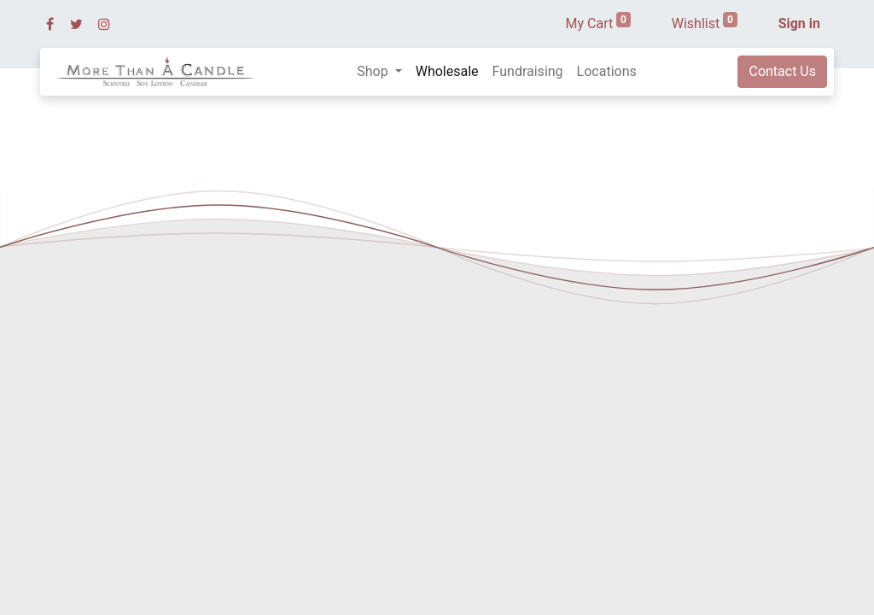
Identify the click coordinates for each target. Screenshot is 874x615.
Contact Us (782, 71)
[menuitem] (447, 72)
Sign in (799, 23)
